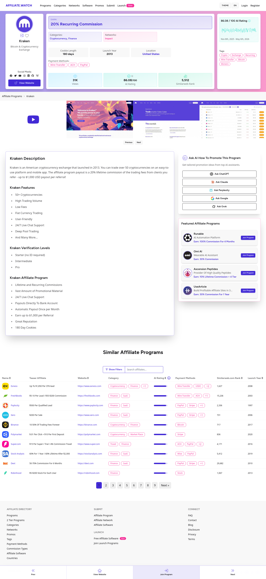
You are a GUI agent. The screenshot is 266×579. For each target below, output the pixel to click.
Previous (128, 142)
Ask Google (219, 198)
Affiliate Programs (12, 96)
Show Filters (114, 369)
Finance (72, 38)
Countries (12, 558)
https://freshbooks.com (89, 395)
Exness (14, 386)
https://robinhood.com (88, 473)
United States (150, 54)
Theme (225, 5)
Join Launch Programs (106, 543)
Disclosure (194, 529)
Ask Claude (219, 182)
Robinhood (16, 473)
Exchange (236, 55)
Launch (125, 5)
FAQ (190, 515)
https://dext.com (85, 463)
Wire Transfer (57, 64)
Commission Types (17, 548)
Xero (13, 415)
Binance (14, 424)
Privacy (192, 534)
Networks (74, 5)
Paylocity (15, 405)
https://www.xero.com (88, 415)
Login (244, 5)
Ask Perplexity (219, 190)
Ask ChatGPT (219, 174)
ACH (72, 64)
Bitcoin (241, 59)
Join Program (248, 238)
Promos (99, 5)
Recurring (250, 55)
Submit (111, 5)
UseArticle (200, 286)
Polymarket (16, 434)
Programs (45, 5)
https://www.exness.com (89, 386)
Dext (13, 463)
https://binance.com (87, 424)
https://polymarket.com (89, 434)
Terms (191, 539)
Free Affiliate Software (110, 538)
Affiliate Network (103, 520)
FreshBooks (16, 395)
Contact (192, 520)
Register (255, 5)
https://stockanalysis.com (90, 453)
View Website (24, 83)
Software (87, 5)
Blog (190, 524)
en (235, 5)
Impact (109, 38)
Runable (199, 233)
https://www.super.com (89, 444)
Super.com (16, 444)
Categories (60, 5)
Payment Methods (17, 543)
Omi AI (198, 251)
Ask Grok (219, 206)
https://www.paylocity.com (90, 405)
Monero (225, 64)
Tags (9, 539)
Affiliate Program (103, 515)
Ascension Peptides (206, 269)
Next (139, 142)
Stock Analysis (17, 453)
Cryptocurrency (58, 38)
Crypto (224, 55)
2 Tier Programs (16, 520)
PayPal (84, 64)
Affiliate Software (16, 553)
